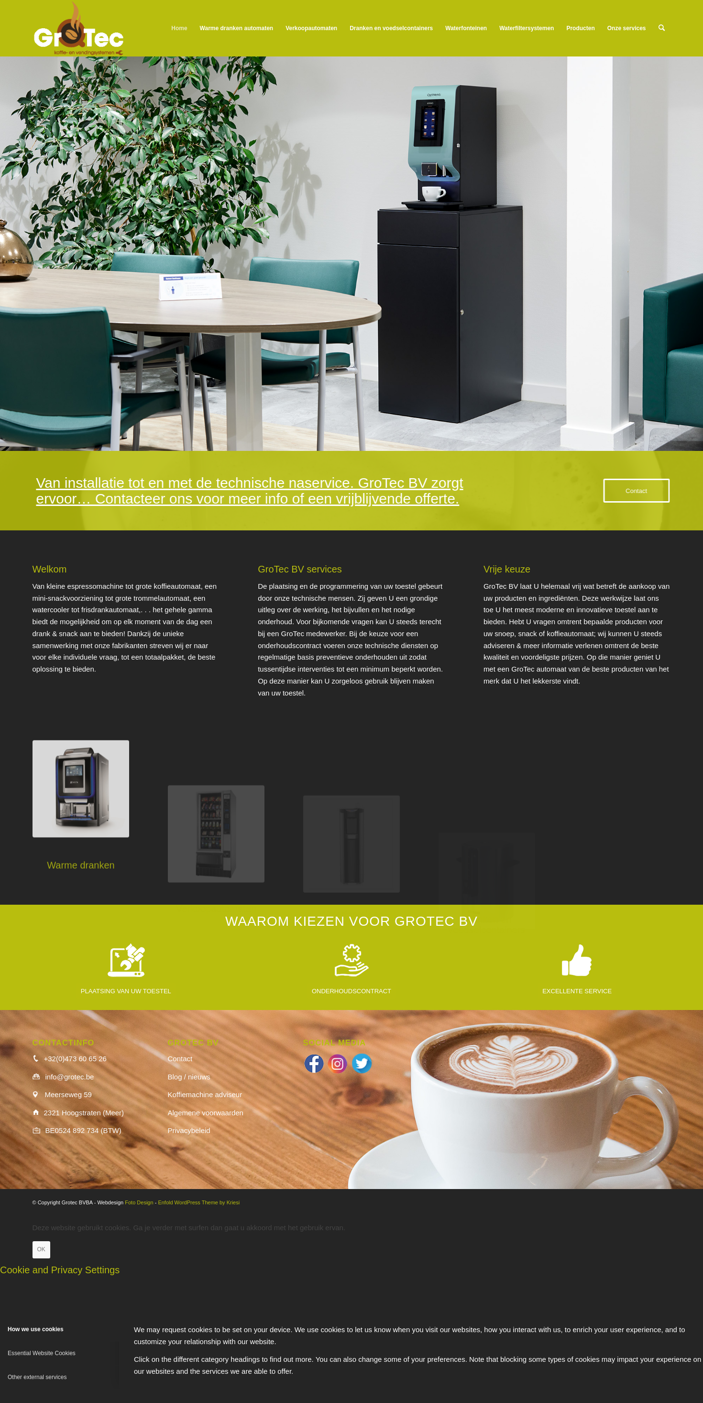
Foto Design (139, 1202)
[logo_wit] (79, 28)
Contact (180, 1059)
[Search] (661, 28)
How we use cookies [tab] (36, 1329)
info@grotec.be (69, 1077)
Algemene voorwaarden (205, 1113)
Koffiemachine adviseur (205, 1094)
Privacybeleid (189, 1130)
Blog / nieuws (189, 1077)
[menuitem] (179, 28)
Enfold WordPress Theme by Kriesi (199, 1202)
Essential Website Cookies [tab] (42, 1353)
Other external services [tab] (37, 1377)
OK (41, 1249)
